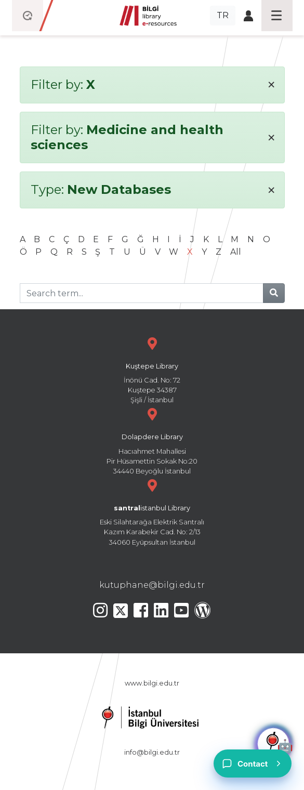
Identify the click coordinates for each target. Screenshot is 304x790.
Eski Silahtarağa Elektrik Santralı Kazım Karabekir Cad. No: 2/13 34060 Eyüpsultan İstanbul (152, 511)
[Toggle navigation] (277, 15)
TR (223, 15)
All (235, 252)
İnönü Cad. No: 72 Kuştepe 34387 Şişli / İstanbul (152, 369)
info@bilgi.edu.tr (152, 752)
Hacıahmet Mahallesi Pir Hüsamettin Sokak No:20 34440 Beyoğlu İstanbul (152, 440)
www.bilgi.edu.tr (152, 683)
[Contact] (253, 763)
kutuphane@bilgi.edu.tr (152, 585)
